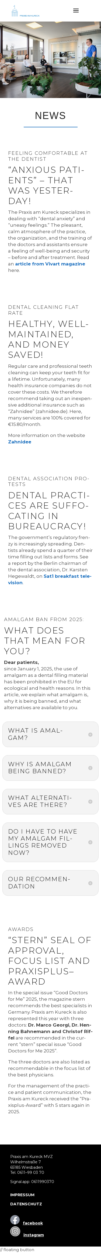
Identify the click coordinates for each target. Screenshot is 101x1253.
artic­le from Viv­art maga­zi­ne (50, 264)
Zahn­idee (19, 441)
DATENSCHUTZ (26, 1204)
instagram (33, 1235)
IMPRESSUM (22, 1194)
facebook (33, 1223)
